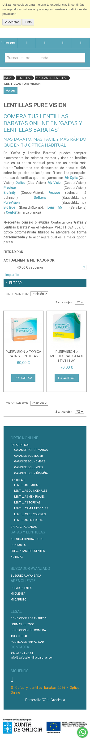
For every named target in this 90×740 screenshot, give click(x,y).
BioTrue (9, 207)
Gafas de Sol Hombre (29, 461)
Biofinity (10, 193)
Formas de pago (22, 624)
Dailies (20, 183)
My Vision (55, 183)
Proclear (10, 188)
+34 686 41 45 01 (22, 653)
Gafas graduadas (24, 527)
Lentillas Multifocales (31, 508)
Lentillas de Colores (30, 514)
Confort (11, 212)
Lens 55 (54, 207)
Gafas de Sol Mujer (28, 455)
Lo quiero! (23, 378)
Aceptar (13, 22)
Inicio (8, 78)
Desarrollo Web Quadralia (45, 700)
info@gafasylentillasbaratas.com (32, 657)
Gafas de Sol (20, 445)
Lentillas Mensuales (29, 496)
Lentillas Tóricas (27, 502)
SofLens (40, 197)
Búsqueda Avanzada (26, 575)
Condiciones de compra (28, 630)
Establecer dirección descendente (52, 294)
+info (28, 22)
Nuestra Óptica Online (28, 539)
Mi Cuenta (18, 593)
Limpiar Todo (13, 275)
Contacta (18, 545)
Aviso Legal (19, 636)
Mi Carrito (18, 599)
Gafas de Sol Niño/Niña (31, 473)
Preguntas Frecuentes (28, 551)
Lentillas (24, 78)
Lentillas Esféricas (28, 520)
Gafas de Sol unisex (28, 467)
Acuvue (54, 193)
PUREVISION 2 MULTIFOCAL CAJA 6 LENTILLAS (66, 356)
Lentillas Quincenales (30, 490)
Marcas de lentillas (51, 78)
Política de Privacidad (27, 641)
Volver (10, 90)
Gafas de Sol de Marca (31, 450)
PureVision (12, 202)
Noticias (17, 556)
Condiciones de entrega (29, 618)
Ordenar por (17, 294)
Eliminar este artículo (84, 267)
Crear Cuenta (21, 588)
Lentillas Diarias (26, 485)
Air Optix (71, 178)
